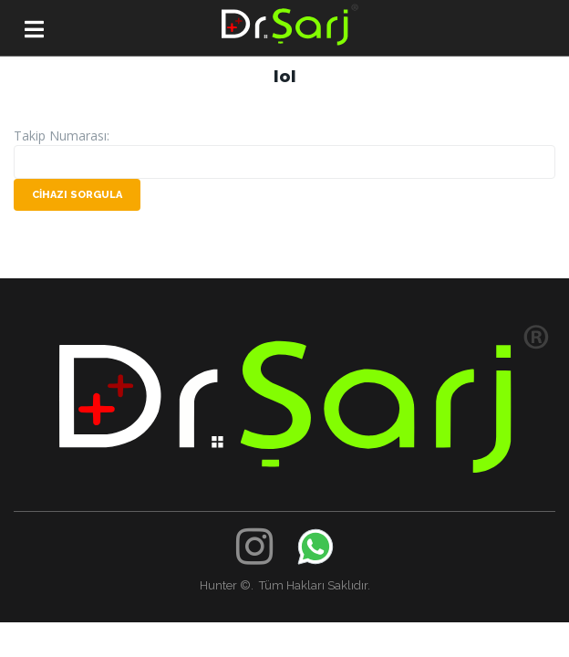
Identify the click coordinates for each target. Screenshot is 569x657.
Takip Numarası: (61, 135)
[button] (34, 34)
